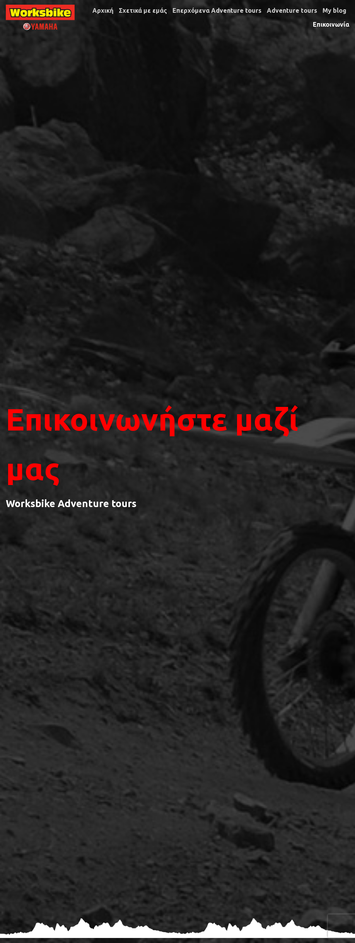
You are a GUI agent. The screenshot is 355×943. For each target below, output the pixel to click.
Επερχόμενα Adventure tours (216, 10)
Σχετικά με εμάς (143, 10)
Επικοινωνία (331, 24)
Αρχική (102, 10)
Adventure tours (292, 10)
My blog (334, 10)
